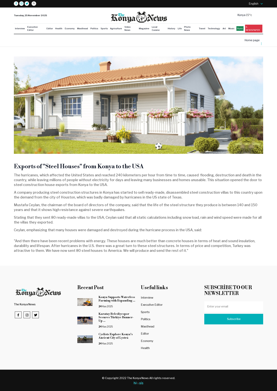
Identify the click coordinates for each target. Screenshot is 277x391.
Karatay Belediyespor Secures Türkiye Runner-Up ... (115, 317)
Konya (241, 15)
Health (58, 28)
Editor (50, 28)
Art (224, 28)
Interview (20, 28)
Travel (202, 28)
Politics (94, 28)
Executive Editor (32, 29)
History (171, 28)
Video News (127, 29)
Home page (252, 40)
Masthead (82, 28)
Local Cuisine (156, 29)
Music (231, 28)
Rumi (240, 28)
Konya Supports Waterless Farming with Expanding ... (116, 298)
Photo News (187, 29)
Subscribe (234, 319)
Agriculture (116, 28)
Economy (70, 28)
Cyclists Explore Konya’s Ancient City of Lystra (115, 336)
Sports (104, 28)
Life (180, 28)
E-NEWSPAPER (253, 29)
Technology (214, 28)
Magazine (144, 28)
